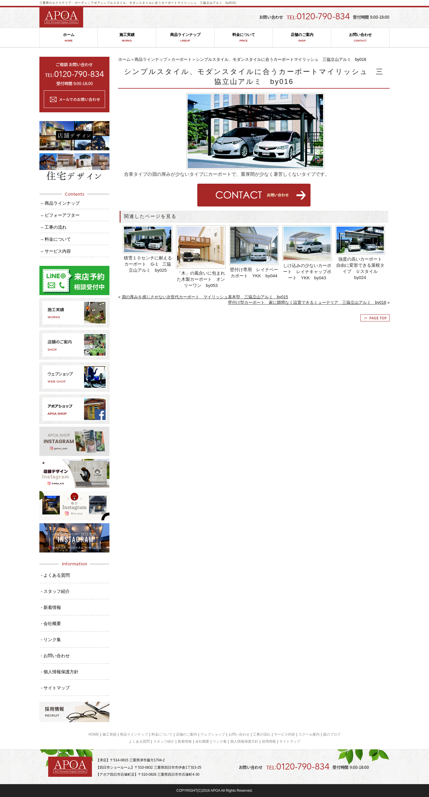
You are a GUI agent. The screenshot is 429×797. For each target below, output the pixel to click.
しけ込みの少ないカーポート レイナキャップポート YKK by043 (307, 271)
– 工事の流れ (54, 227)
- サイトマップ (55, 687)
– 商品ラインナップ (60, 203)
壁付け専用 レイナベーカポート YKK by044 (254, 272)
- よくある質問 (55, 575)
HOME (93, 734)
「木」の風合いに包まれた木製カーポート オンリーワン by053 (201, 279)
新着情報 (185, 741)
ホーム (68, 37)
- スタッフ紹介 (55, 591)
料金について (243, 37)
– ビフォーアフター (60, 215)
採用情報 (269, 741)
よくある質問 (139, 741)
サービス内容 (284, 734)
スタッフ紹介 (163, 741)
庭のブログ (332, 734)
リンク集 (220, 741)
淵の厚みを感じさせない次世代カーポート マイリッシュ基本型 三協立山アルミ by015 (205, 297)
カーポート (181, 59)
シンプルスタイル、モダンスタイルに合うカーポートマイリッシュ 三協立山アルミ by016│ (168, 2)
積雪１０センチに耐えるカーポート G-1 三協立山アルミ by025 (148, 264)
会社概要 (202, 741)
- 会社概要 (51, 623)
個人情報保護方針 (244, 741)
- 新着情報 (51, 607)
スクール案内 (309, 734)
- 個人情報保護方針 (60, 671)
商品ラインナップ (185, 37)
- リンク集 (51, 639)
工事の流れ (262, 734)
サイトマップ (289, 741)
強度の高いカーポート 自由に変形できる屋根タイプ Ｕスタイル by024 (361, 268)
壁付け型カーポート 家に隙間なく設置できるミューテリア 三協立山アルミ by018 (307, 302)
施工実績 (127, 37)
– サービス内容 (56, 251)
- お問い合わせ (55, 655)
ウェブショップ (212, 734)
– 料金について (56, 239)
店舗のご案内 (302, 37)
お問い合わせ (360, 37)
